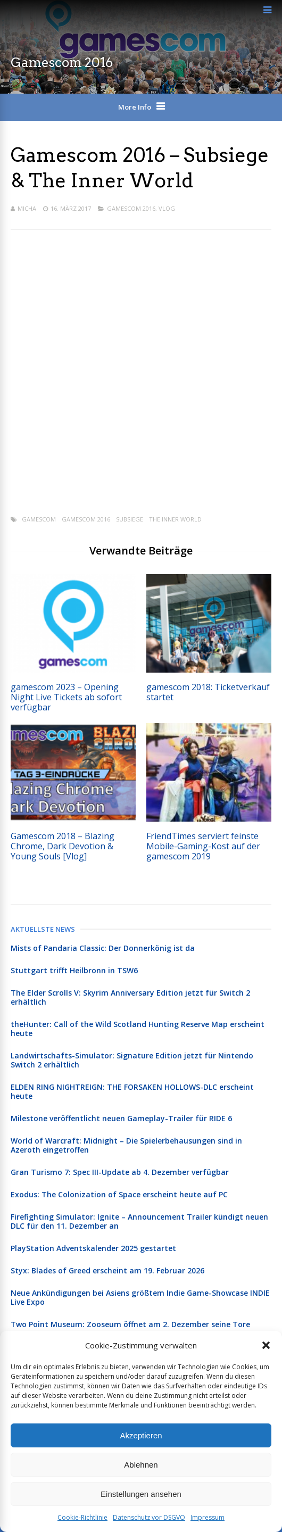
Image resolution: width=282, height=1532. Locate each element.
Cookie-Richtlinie (82, 1517)
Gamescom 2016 (131, 208)
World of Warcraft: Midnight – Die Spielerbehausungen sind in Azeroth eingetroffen (126, 1145)
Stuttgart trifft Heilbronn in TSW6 (74, 970)
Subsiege (129, 519)
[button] (266, 1345)
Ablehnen (140, 1464)
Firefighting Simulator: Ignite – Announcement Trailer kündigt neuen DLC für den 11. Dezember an (139, 1221)
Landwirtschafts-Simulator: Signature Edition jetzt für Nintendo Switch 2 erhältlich (132, 1060)
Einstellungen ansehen (141, 1493)
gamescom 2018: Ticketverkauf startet (208, 692)
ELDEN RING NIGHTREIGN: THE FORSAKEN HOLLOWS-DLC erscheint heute (132, 1091)
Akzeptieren (141, 1435)
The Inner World (175, 519)
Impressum (207, 1517)
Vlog (167, 208)
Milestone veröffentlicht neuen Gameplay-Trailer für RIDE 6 (121, 1118)
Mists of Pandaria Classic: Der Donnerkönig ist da (103, 948)
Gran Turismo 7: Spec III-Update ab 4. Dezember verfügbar (120, 1172)
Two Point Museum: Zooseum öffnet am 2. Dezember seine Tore (130, 1324)
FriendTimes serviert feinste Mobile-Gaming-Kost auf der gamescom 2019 (203, 846)
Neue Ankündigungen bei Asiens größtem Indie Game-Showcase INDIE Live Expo (140, 1297)
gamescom (39, 519)
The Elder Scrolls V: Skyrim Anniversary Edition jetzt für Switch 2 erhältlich (130, 997)
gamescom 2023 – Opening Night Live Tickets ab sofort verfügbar (66, 697)
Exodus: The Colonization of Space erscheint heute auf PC (119, 1194)
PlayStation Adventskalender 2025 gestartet (93, 1248)
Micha (27, 208)
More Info (134, 107)
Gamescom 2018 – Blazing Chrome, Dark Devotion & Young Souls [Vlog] (62, 846)
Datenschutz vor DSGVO (149, 1517)
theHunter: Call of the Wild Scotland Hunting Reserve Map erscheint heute (137, 1028)
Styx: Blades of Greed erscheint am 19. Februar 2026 (107, 1270)
